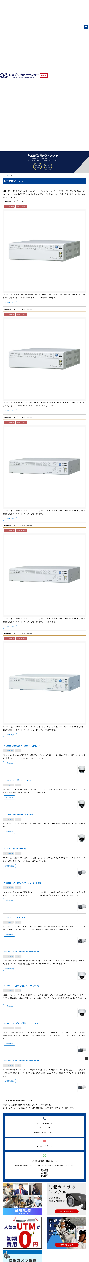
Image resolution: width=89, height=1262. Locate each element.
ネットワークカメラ (21, 206)
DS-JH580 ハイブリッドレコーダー (17, 633)
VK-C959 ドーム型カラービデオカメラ (18, 780)
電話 (16, 1258)
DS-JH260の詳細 (10, 302)
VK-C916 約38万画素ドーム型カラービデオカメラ (22, 746)
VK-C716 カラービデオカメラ (15, 849)
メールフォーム (44, 1258)
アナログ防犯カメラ (9, 206)
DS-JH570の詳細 (10, 626)
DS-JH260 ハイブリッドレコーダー (17, 201)
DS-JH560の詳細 (10, 518)
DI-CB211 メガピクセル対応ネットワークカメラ (22, 1023)
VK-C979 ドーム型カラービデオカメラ (18, 814)
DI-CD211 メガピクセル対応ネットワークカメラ (22, 952)
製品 (8, 175)
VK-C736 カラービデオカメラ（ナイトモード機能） (23, 883)
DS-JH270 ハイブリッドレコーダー (17, 309)
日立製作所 (18, 750)
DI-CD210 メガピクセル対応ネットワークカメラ (22, 986)
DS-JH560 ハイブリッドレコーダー (17, 417)
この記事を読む (9, 763)
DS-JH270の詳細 (10, 410)
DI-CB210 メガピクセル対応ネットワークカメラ (22, 1061)
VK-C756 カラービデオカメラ (15, 917)
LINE (73, 1257)
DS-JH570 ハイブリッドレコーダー (17, 525)
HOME (4, 175)
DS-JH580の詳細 (10, 735)
